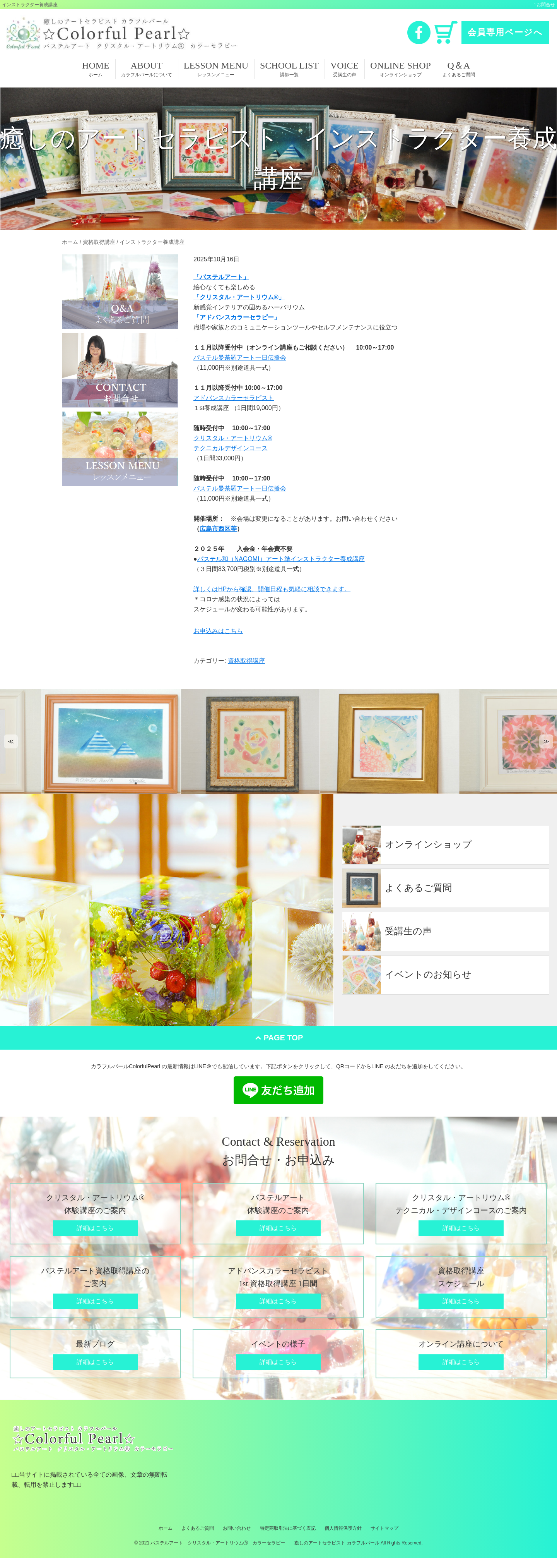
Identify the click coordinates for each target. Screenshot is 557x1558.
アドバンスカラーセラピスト (233, 398)
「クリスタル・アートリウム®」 (239, 297)
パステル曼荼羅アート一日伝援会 (239, 357)
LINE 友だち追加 (278, 1090)
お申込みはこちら (218, 631)
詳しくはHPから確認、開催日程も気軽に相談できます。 (271, 589)
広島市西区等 (218, 528)
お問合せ (545, 4)
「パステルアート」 (221, 277)
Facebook (419, 32)
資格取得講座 (246, 660)
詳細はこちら (95, 1228)
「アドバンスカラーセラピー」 (236, 317)
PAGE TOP (283, 1037)
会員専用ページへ (505, 32)
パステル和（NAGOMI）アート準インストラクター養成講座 (281, 559)
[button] (11, 741)
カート (446, 32)
